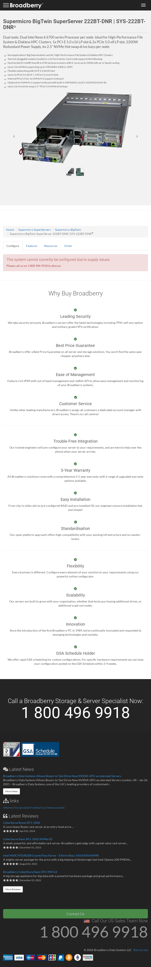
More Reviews (13, 889)
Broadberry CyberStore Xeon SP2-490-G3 (30, 872)
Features (31, 246)
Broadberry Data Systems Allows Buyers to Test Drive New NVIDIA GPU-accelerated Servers (62, 776)
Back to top (141, 950)
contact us (38, 807)
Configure (12, 246)
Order (68, 246)
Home (10, 229)
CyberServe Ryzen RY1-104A (21, 822)
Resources (50, 246)
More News (11, 791)
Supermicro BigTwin (68, 229)
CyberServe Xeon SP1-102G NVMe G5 (27, 839)
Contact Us (75, 913)
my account (22, 807)
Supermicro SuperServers (34, 229)
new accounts (56, 807)
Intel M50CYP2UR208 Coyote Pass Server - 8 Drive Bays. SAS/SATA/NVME (51, 855)
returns (8, 807)
